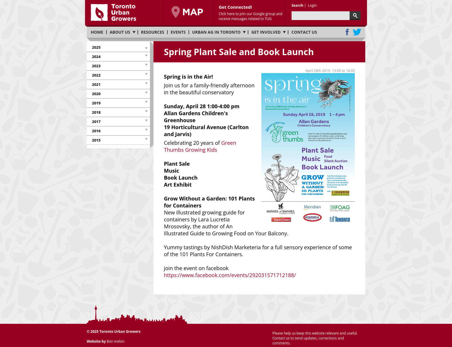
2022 (96, 75)
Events (178, 32)
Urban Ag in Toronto (216, 32)
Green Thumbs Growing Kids (200, 146)
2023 (96, 65)
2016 (96, 130)
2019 (96, 103)
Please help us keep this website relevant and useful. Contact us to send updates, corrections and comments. (315, 338)
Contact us (304, 32)
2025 (96, 47)
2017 (96, 121)
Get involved (266, 32)
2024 (96, 56)
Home (97, 32)
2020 (96, 93)
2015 (96, 140)
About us (120, 32)
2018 (96, 112)
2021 (96, 84)
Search (297, 5)
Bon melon (115, 341)
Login (312, 5)
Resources (152, 32)
